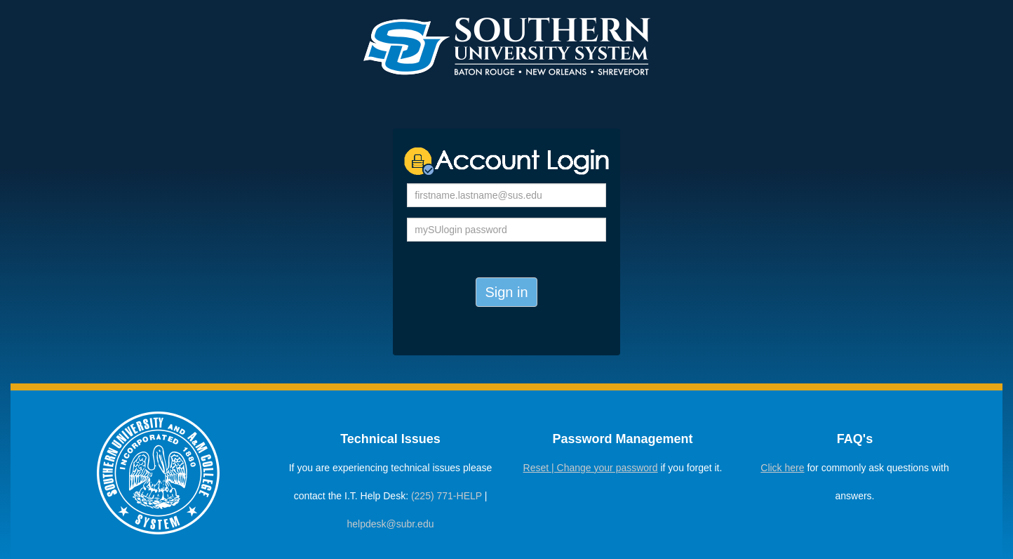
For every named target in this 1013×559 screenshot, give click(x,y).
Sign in (506, 292)
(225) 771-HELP (446, 495)
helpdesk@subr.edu (390, 524)
